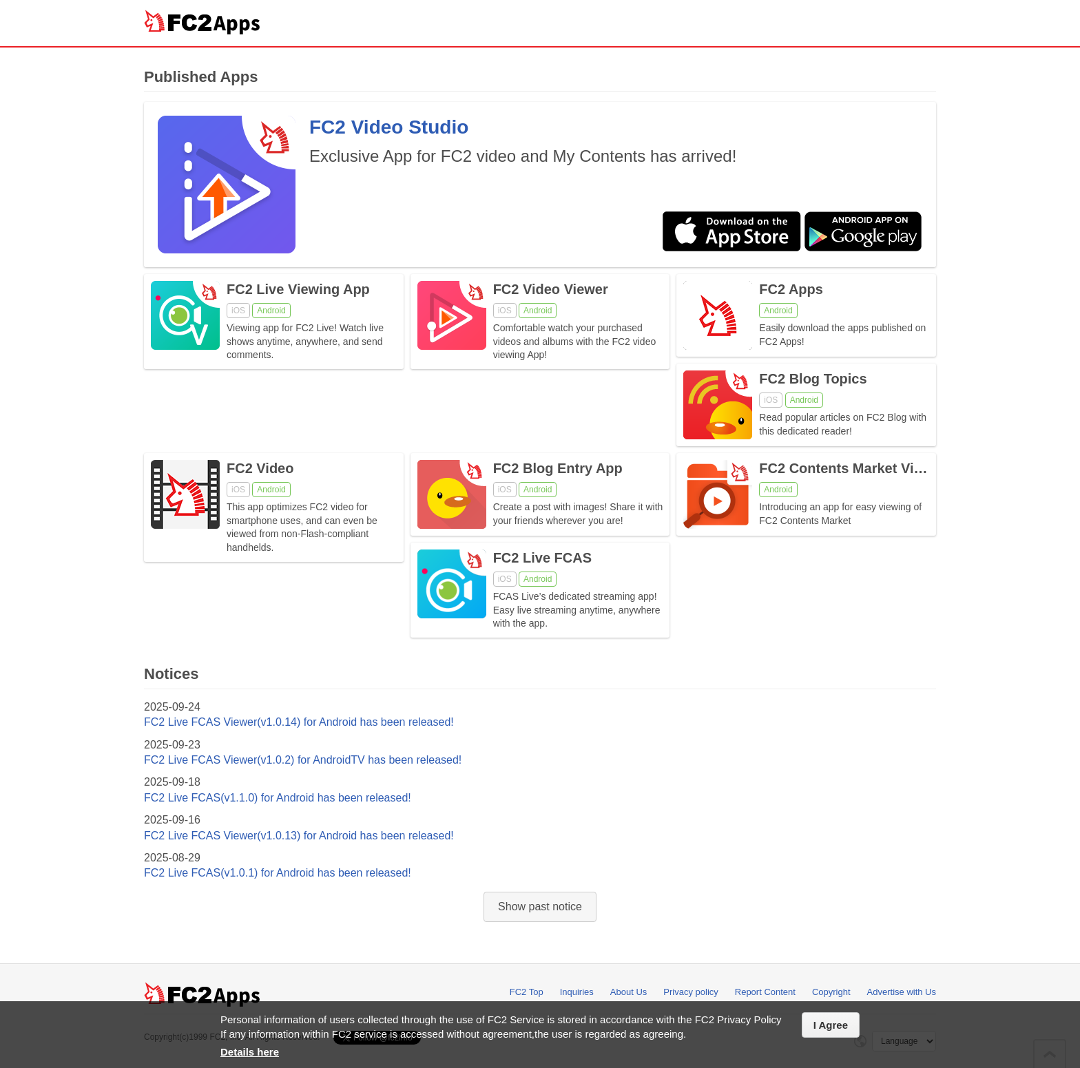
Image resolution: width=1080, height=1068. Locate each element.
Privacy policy (690, 992)
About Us (628, 992)
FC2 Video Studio (388, 127)
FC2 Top (526, 992)
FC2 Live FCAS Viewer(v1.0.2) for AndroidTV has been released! (302, 760)
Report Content (765, 992)
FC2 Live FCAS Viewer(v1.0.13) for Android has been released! (299, 835)
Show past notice (540, 906)
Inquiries (577, 992)
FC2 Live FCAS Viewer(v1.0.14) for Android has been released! (299, 722)
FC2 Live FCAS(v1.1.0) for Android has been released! (277, 798)
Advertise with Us (901, 992)
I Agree (830, 1025)
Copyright (831, 992)
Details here (249, 1052)
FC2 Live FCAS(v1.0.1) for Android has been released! (277, 873)
